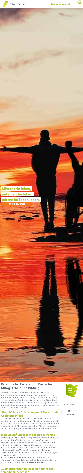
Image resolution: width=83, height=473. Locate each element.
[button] (69, 4)
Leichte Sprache (58, 4)
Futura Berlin (17, 4)
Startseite (4, 379)
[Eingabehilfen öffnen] (79, 2)
